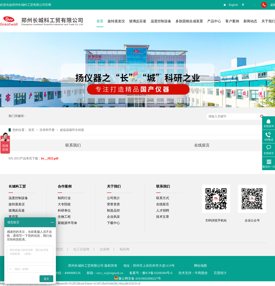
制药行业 (64, 198)
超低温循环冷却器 (72, 130)
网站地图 (200, 265)
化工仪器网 (81, 249)
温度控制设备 (18, 198)
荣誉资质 (113, 204)
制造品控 (113, 210)
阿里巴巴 (56, 249)
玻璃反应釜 (17, 210)
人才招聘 (162, 210)
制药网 (124, 249)
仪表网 (104, 249)
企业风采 (113, 216)
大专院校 (64, 204)
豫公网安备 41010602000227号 (137, 278)
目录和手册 (47, 130)
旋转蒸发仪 (17, 204)
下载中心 (113, 223)
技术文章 (162, 216)
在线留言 (202, 145)
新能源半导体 (67, 223)
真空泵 (13, 216)
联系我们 (73, 145)
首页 (31, 130)
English (233, 4)
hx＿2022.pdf (49, 158)
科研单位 (64, 210)
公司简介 (113, 198)
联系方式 (162, 198)
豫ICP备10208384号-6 (157, 273)
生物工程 (64, 216)
